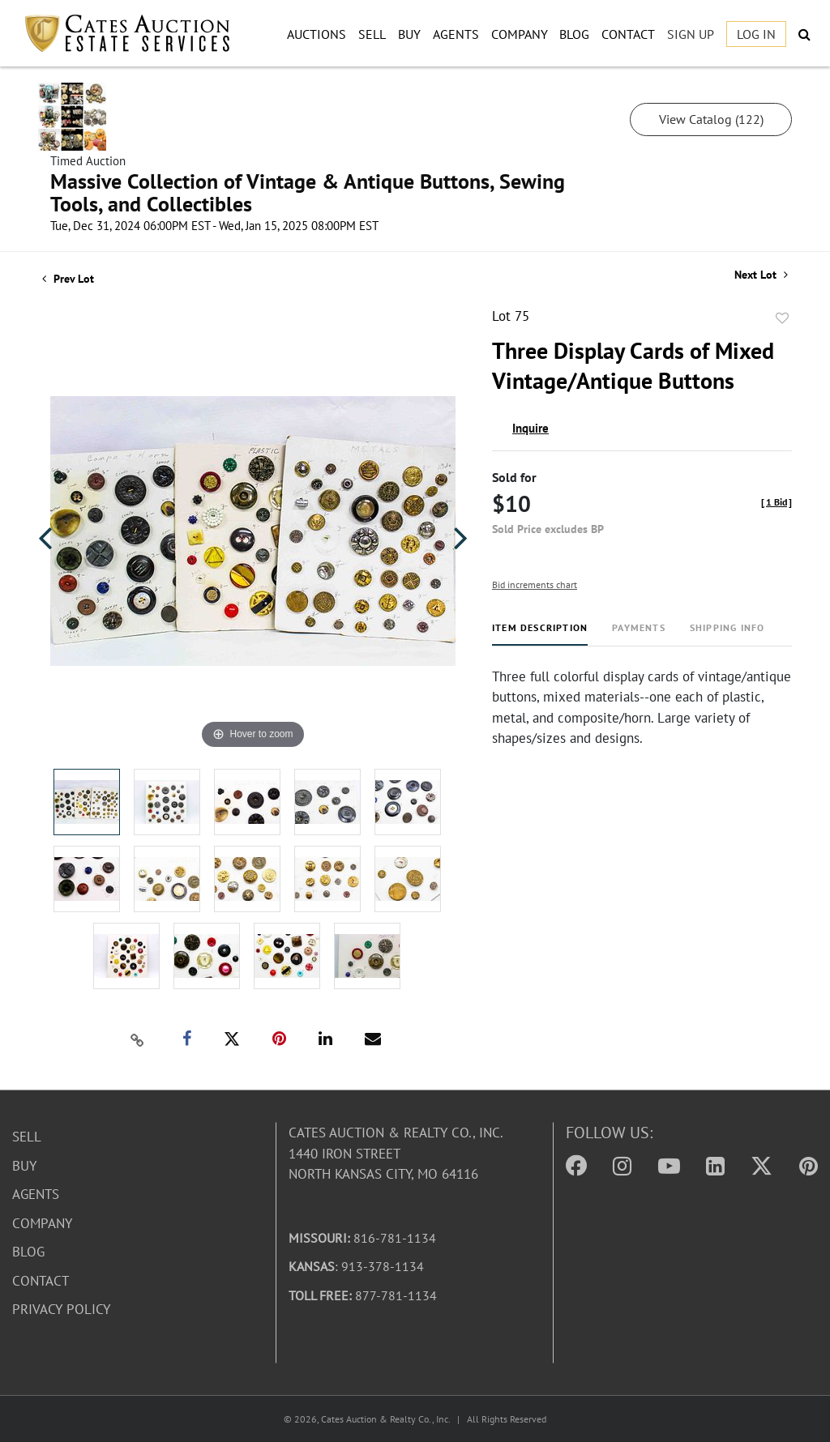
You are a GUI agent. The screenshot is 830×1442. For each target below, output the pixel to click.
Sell (372, 34)
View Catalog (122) (711, 119)
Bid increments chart (534, 584)
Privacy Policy (61, 1309)
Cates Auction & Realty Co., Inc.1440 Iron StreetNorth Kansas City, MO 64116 (396, 1153)
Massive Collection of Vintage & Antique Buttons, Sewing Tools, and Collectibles (307, 192)
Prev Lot (68, 278)
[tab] (540, 634)
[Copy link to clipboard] (138, 1039)
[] (776, 502)
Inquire (530, 428)
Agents (456, 34)
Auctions (316, 34)
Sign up (690, 34)
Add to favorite (782, 318)
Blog (574, 34)
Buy (409, 34)
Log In (756, 34)
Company (519, 34)
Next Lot (761, 275)
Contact (628, 34)
